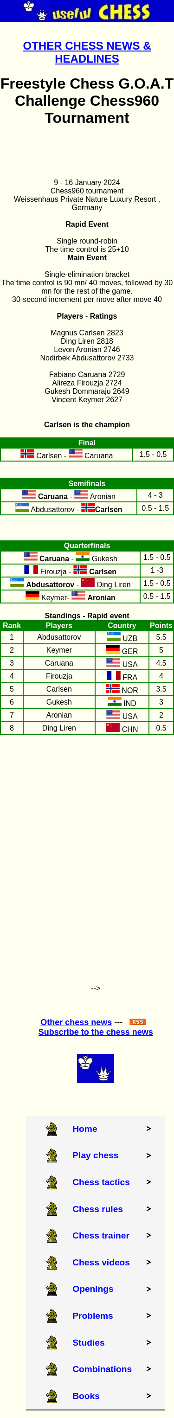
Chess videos (101, 1262)
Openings (92, 1289)
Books (86, 1396)
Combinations (102, 1369)
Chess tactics (101, 1182)
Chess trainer (100, 1235)
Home (84, 1129)
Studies (88, 1342)
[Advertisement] (87, 856)
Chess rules (97, 1209)
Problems (92, 1316)
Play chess (95, 1155)
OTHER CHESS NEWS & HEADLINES (87, 52)
